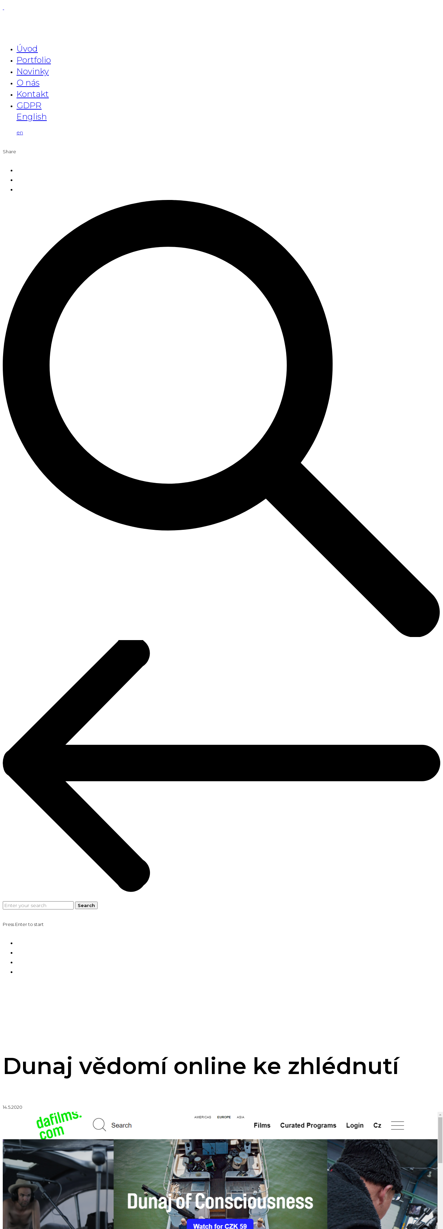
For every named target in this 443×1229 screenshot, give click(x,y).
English (32, 117)
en (20, 132)
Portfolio (34, 60)
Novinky (33, 71)
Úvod (27, 49)
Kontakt (33, 94)
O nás (28, 83)
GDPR (29, 105)
